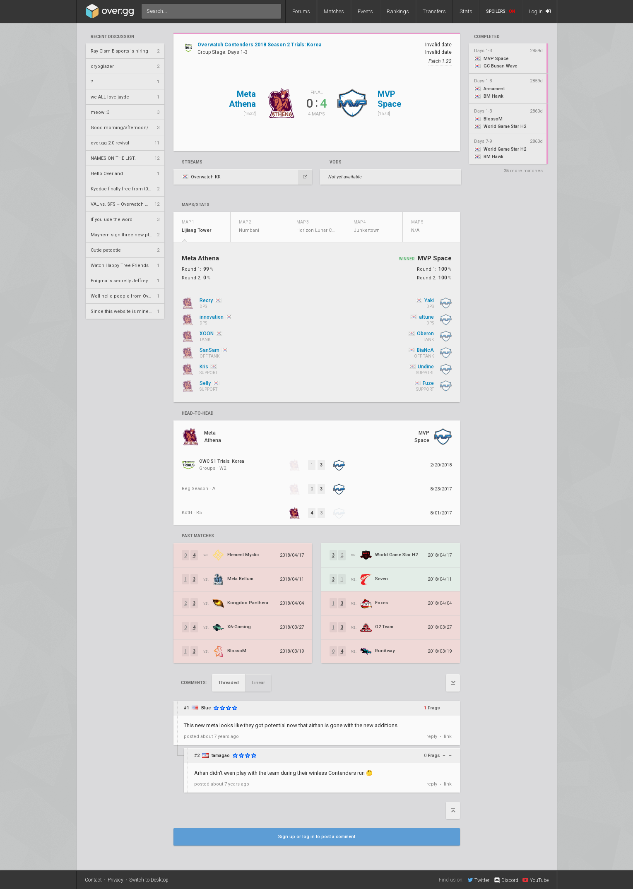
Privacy (115, 879)
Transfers (434, 11)
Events (365, 11)
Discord (505, 880)
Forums (301, 11)
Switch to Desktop (148, 879)
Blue (206, 708)
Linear (258, 682)
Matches (334, 11)
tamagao (221, 755)
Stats (466, 11)
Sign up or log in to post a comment (316, 836)
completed (487, 37)
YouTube (535, 880)
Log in (540, 11)
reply (431, 736)
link (448, 736)
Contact (93, 879)
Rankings (398, 11)
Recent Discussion (112, 37)
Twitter (478, 880)
